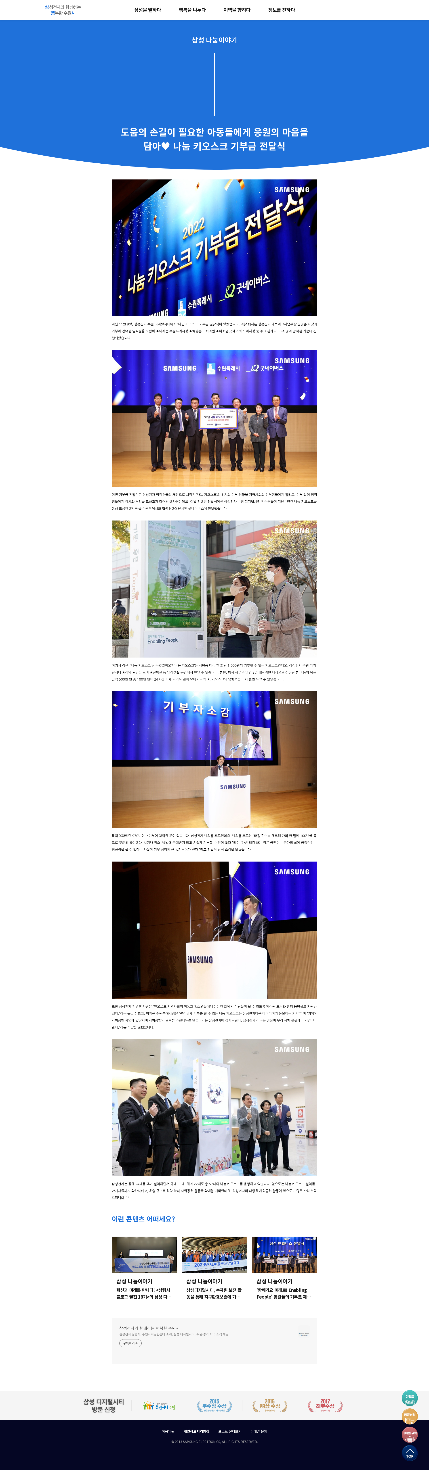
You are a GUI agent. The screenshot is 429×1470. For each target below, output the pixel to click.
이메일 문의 (258, 1431)
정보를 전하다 (281, 9)
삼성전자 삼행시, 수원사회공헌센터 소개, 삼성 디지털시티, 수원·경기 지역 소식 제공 (174, 1334)
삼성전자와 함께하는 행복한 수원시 (149, 1328)
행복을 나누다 (192, 9)
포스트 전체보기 (230, 1431)
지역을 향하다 (236, 9)
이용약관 (168, 1431)
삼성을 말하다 (147, 9)
